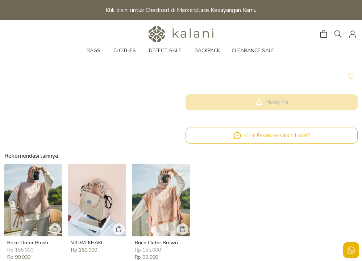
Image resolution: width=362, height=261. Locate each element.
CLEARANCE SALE (256, 50)
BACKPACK (207, 50)
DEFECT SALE (165, 50)
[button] (352, 34)
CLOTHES (124, 50)
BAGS (93, 50)
